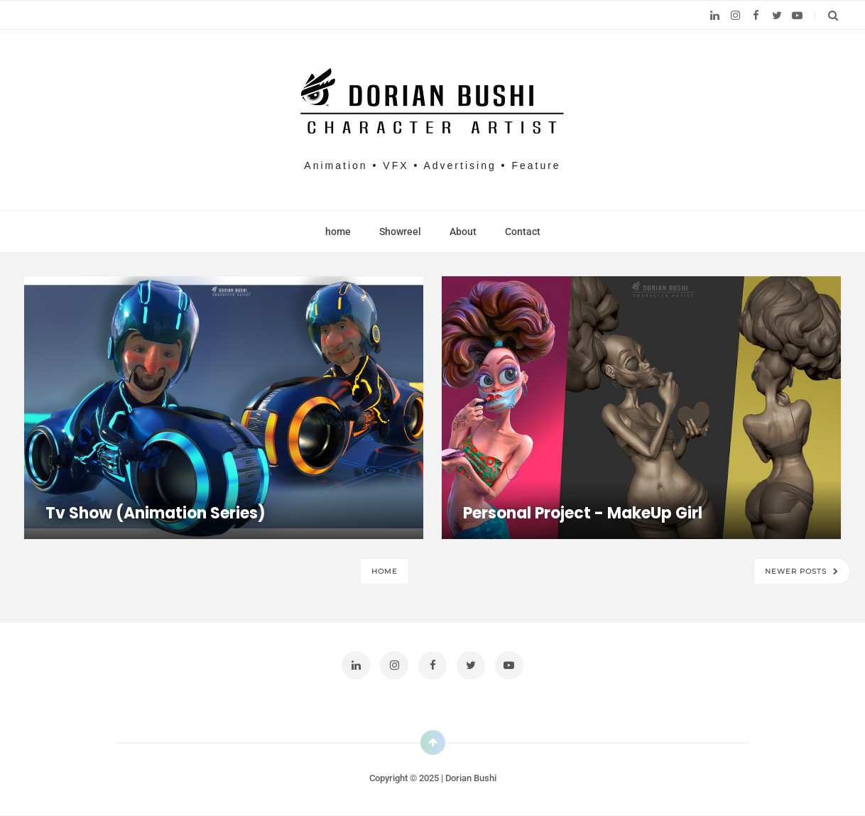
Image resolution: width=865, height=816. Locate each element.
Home (384, 571)
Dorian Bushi (470, 778)
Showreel (400, 231)
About (463, 231)
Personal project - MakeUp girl (582, 513)
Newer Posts (797, 571)
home (338, 231)
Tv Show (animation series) (155, 513)
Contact (522, 231)
